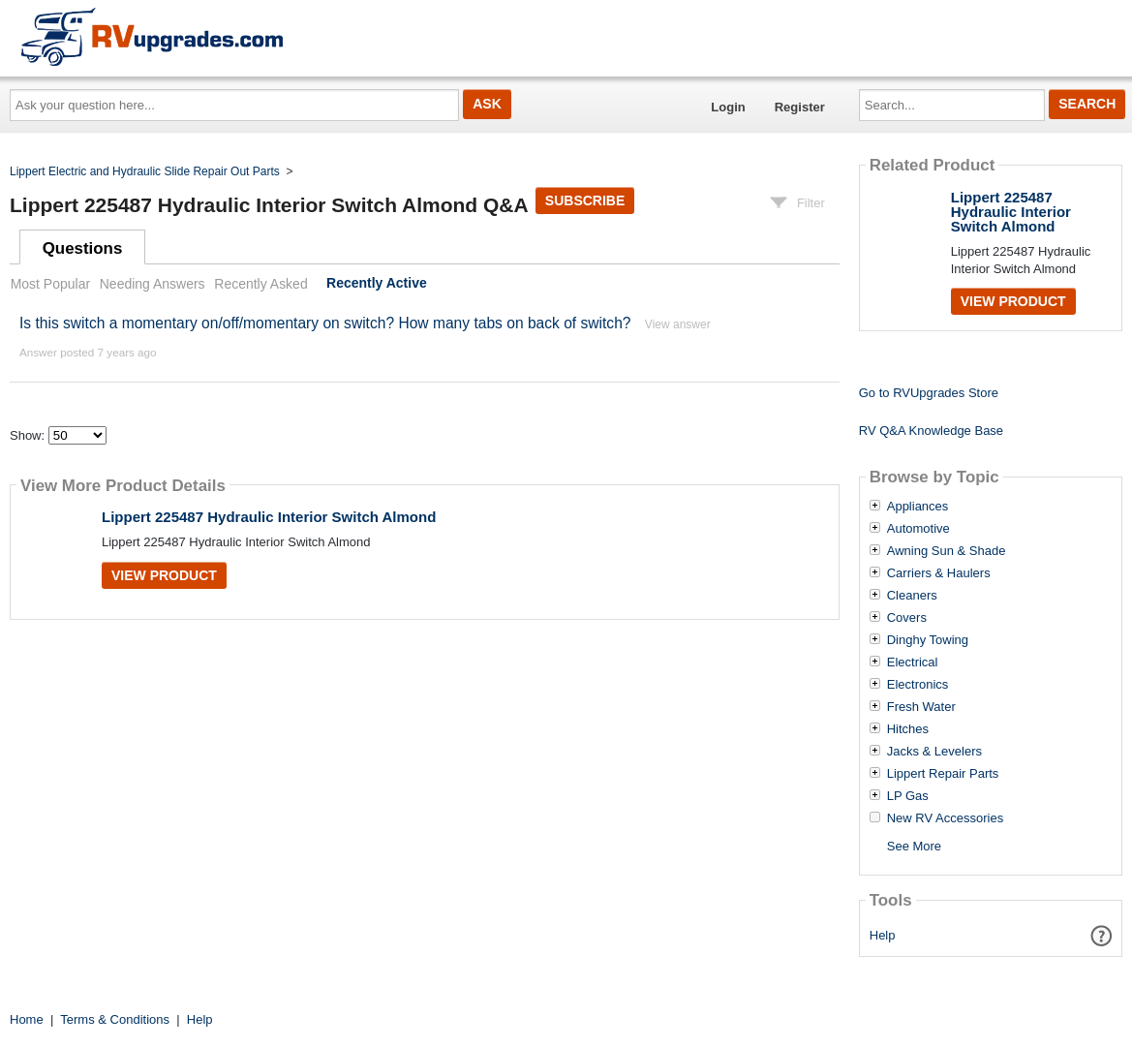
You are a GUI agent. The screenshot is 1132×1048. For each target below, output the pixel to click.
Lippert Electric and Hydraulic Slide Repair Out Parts (145, 171)
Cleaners (912, 595)
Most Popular (50, 284)
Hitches (908, 729)
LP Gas (908, 796)
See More (914, 846)
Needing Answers (152, 284)
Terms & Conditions (114, 1019)
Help (883, 935)
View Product (164, 575)
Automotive (918, 529)
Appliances (918, 506)
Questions (83, 248)
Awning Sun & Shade (946, 551)
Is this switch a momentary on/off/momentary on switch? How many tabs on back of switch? (325, 323)
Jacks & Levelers (934, 751)
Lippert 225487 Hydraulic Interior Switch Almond (269, 517)
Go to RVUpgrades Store (928, 392)
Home (27, 1019)
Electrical (912, 662)
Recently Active (376, 284)
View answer (678, 324)
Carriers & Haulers (939, 573)
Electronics (918, 685)
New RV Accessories (945, 818)
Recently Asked (260, 284)
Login (728, 107)
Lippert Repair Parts (943, 774)
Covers (907, 618)
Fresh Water (921, 707)
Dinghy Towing (927, 640)
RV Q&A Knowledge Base (931, 430)
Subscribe (585, 200)
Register (800, 107)
